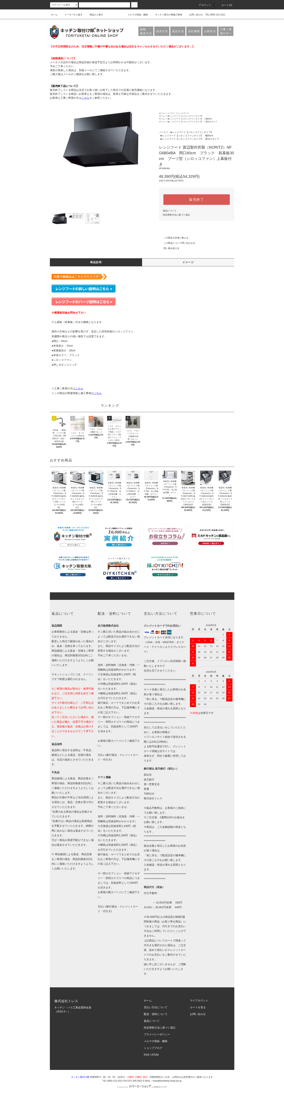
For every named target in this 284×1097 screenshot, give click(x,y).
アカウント (202, 5)
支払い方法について (156, 1007)
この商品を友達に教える (173, 237)
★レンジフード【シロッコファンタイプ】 (185, 116)
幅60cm (209, 119)
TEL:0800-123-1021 (215, 14)
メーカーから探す (71, 14)
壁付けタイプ (211, 122)
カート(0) (224, 5)
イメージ (188, 262)
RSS (146, 1054)
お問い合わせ (194, 14)
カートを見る (198, 1007)
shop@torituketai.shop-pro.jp (167, 1081)
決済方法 (162, 31)
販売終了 (196, 199)
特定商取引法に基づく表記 (176, 214)
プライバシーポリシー (157, 1034)
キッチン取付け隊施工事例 (166, 14)
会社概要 (194, 31)
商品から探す (94, 14)
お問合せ (210, 31)
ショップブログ (153, 1047)
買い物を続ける (169, 248)
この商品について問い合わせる (177, 243)
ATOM (155, 1054)
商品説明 (96, 262)
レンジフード (183, 113)
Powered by (142, 1087)
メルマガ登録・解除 (135, 14)
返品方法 (178, 31)
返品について (169, 210)
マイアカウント (199, 1000)
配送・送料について (156, 1014)
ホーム (54, 14)
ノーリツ (171, 113)
